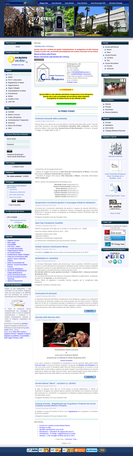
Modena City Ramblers (87, 365)
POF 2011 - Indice (13, 246)
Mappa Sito (44, 3)
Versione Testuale (115, 3)
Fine (74, 439)
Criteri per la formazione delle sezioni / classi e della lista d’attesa (17, 259)
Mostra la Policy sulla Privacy (45, 54)
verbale (46, 252)
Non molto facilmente (16, 195)
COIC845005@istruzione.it (80, 72)
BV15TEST (43, 18)
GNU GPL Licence (19, 332)
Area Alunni (69, 3)
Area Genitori (82, 3)
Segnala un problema (11, 336)
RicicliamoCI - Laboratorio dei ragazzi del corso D (56, 432)
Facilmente (13, 189)
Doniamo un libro (45, 428)
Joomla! (24, 324)
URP (21, 338)
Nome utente (11, 139)
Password (10, 144)
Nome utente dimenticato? (16, 157)
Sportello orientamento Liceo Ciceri (51, 429)
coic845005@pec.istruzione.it (81, 74)
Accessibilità (11, 244)
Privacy (15, 338)
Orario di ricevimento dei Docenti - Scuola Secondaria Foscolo (17, 265)
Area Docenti (56, 3)
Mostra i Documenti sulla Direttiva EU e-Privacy (51, 57)
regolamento (72, 411)
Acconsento (39, 60)
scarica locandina (66, 360)
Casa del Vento (40, 365)
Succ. (71, 439)
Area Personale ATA (98, 3)
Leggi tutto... (90, 310)
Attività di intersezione (15, 281)
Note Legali (11, 242)
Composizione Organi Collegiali (18, 254)
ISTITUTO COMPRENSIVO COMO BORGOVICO (17, 272)
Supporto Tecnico (13, 240)
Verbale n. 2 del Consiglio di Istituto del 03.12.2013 (56, 436)
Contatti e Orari (72, 82)
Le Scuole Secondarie (15, 249)
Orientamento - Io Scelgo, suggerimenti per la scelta (57, 433)
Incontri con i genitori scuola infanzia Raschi (54, 425)
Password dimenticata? (15, 154)
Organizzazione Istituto (15, 250)
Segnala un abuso (23, 334)
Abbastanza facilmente (17, 192)
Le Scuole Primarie (14, 253)
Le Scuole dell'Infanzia (15, 269)
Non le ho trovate (15, 197)
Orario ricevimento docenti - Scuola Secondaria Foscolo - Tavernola (17, 277)
